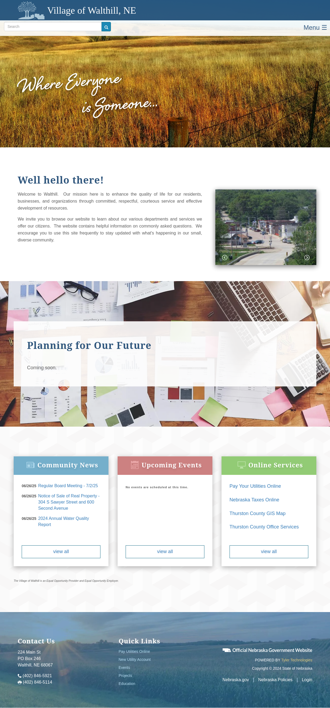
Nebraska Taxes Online (254, 499)
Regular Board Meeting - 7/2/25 (68, 485)
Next (307, 257)
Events (124, 667)
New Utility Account (135, 659)
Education (127, 683)
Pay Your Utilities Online (255, 486)
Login (307, 679)
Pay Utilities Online (134, 651)
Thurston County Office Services (264, 527)
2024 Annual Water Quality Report (63, 521)
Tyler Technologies (296, 660)
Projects (125, 675)
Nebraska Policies (275, 679)
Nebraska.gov (236, 679)
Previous (224, 257)
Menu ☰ (315, 27)
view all (61, 551)
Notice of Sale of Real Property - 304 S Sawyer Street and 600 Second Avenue (69, 502)
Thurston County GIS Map (258, 513)
